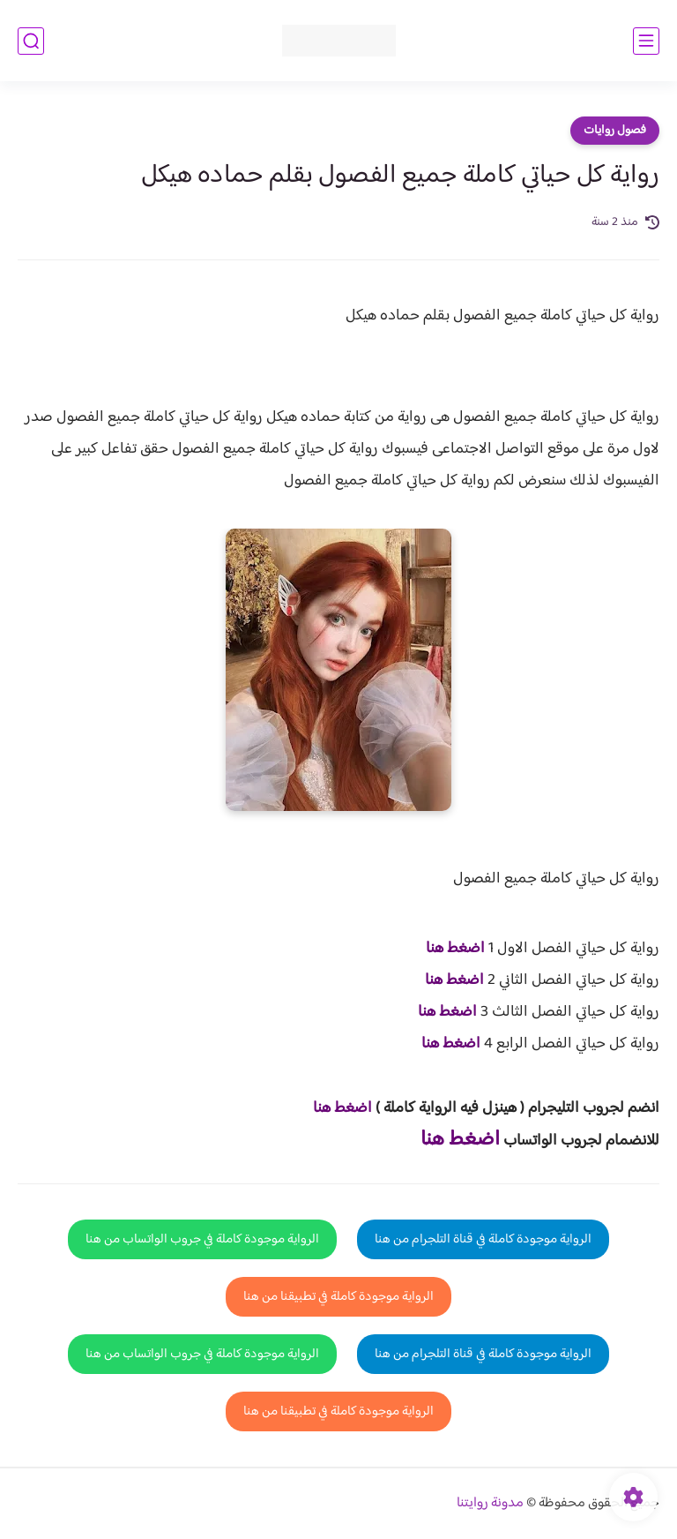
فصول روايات (615, 130)
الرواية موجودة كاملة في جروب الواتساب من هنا (202, 1239)
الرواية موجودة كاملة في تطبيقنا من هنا (338, 1297)
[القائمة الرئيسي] (646, 41)
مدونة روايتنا (490, 1503)
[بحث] (31, 41)
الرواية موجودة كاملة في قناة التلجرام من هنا (483, 1239)
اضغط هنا (455, 948)
